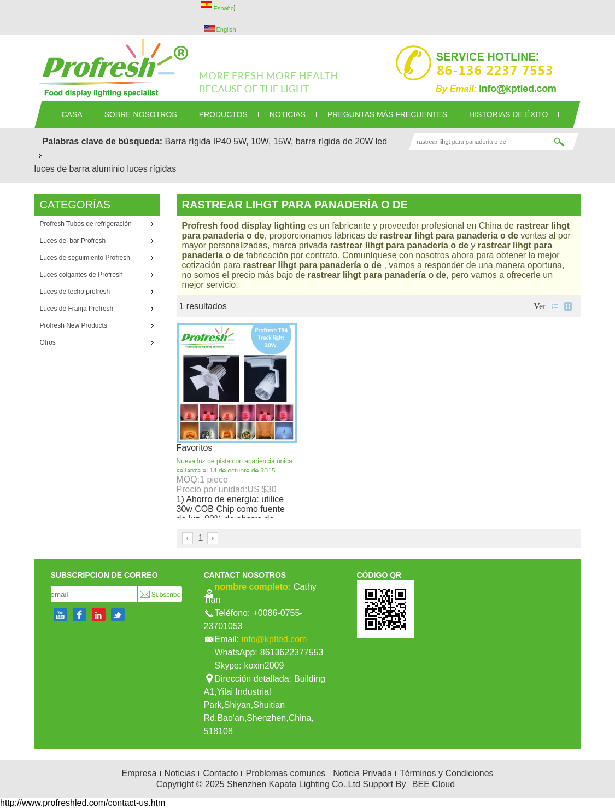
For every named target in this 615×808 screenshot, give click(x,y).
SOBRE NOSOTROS (140, 114)
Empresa (138, 773)
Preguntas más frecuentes (387, 114)
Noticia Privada (362, 773)
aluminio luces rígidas (134, 168)
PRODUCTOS (223, 114)
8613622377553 (292, 652)
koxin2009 (264, 665)
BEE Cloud (433, 784)
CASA (72, 114)
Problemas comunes (285, 773)
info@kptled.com (274, 639)
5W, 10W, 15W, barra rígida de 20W (303, 141)
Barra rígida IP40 (198, 141)
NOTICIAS (288, 114)
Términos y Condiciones (447, 773)
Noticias (180, 773)
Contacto (220, 773)
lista (554, 306)
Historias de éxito (508, 114)
